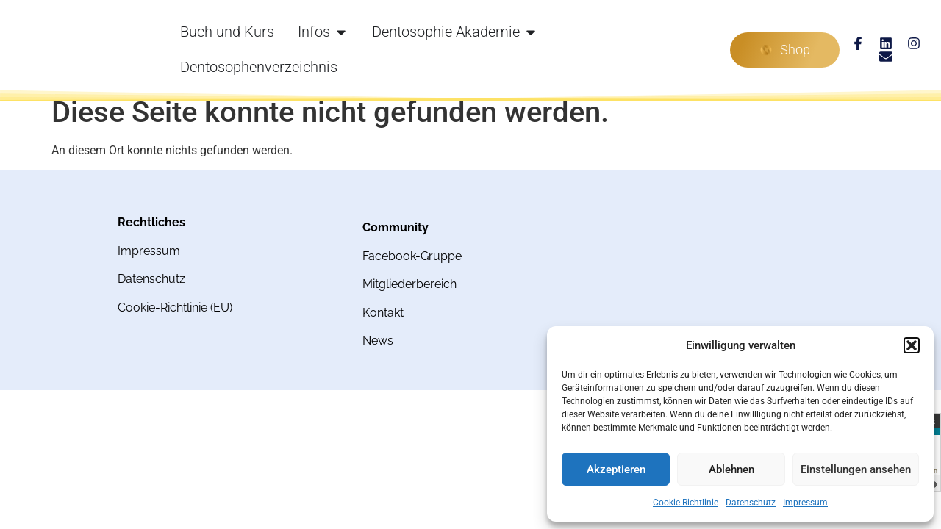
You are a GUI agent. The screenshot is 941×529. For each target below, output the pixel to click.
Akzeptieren (616, 469)
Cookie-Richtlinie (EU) (175, 307)
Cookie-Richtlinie (685, 502)
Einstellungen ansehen (856, 469)
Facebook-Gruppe (412, 256)
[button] (911, 345)
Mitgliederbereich (409, 284)
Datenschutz (751, 502)
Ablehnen (731, 469)
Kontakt (383, 313)
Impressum (805, 502)
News (377, 341)
